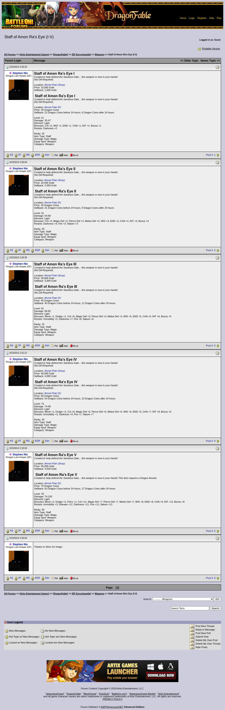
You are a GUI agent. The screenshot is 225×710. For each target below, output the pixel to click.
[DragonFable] (60, 54)
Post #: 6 (210, 578)
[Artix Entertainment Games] (34, 54)
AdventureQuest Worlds (142, 693)
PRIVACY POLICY (113, 699)
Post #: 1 (210, 155)
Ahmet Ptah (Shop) (54, 84)
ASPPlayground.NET (112, 707)
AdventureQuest (55, 693)
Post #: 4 (210, 441)
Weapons (99, 54)
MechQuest (90, 693)
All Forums (10, 54)
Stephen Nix (20, 73)
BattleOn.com (119, 693)
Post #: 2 (210, 250)
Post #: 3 (210, 345)
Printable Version (208, 48)
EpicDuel (104, 693)
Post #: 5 (210, 531)
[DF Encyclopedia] (81, 54)
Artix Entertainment (168, 693)
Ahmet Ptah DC (52, 107)
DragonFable (74, 693)
